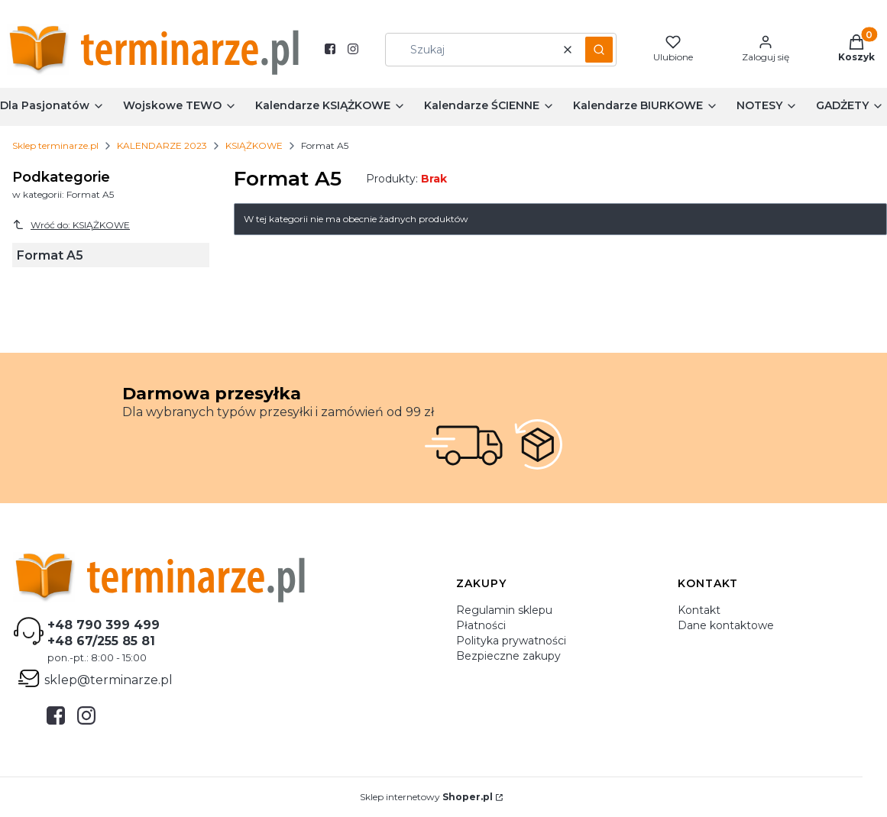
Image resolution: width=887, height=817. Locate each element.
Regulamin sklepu (504, 610)
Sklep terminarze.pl (55, 145)
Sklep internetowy (426, 796)
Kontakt (699, 610)
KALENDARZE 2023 (162, 145)
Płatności (481, 625)
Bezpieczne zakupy (508, 656)
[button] (599, 50)
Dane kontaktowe (726, 625)
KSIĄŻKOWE (254, 145)
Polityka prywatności (511, 640)
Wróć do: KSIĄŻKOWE (71, 224)
